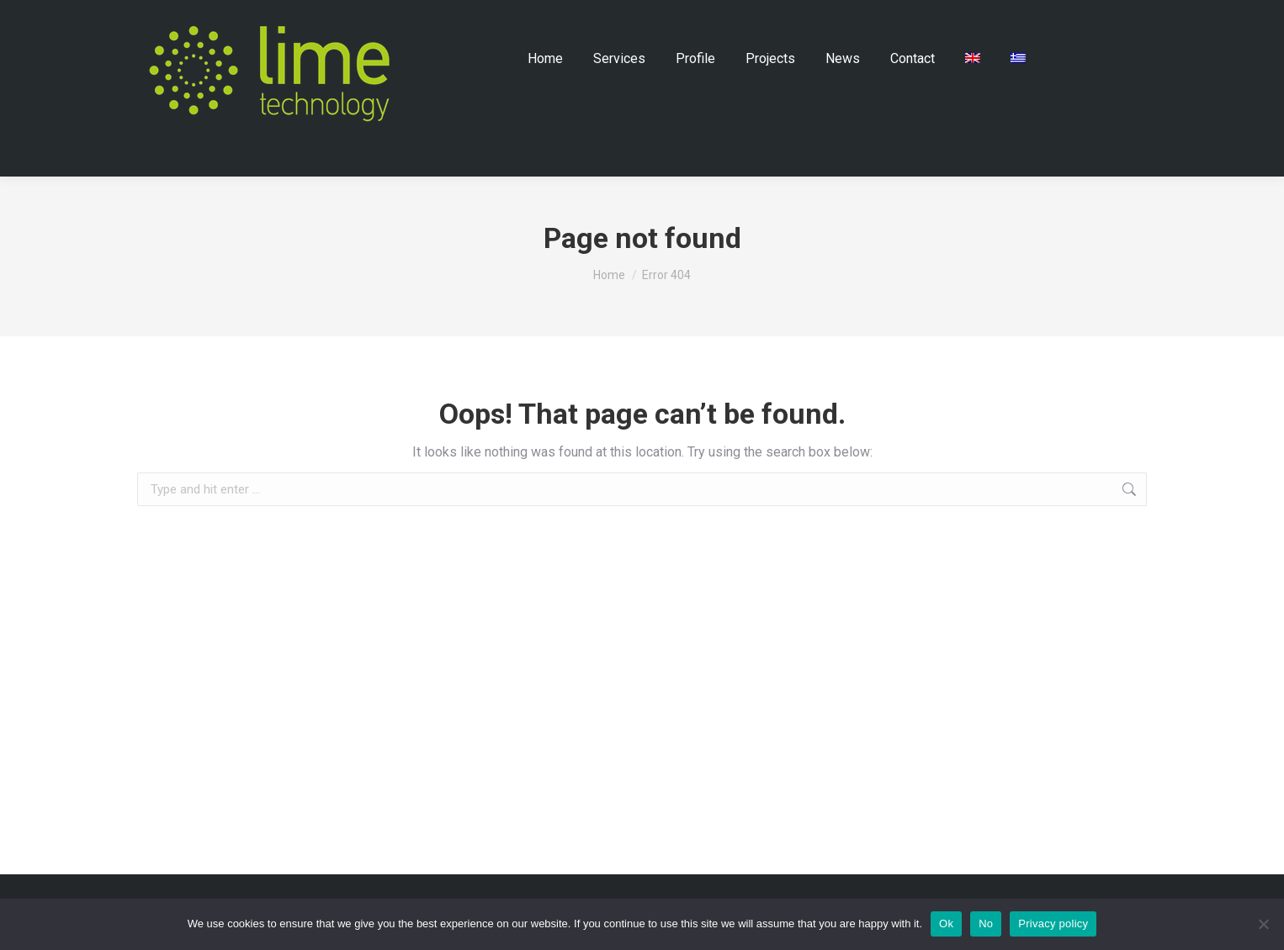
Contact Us (796, 25)
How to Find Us (888, 26)
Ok (946, 923)
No (986, 923)
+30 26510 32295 (1015, 25)
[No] (1263, 924)
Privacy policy (1053, 923)
